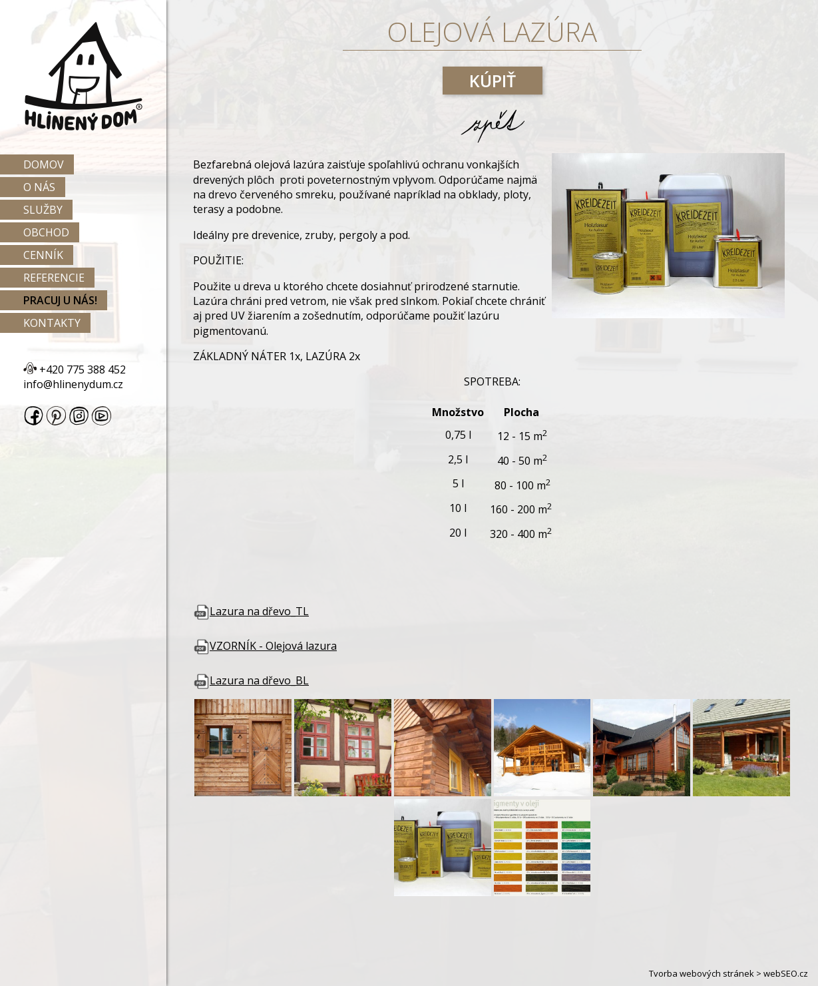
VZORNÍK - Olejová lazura (265, 645)
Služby (43, 209)
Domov (43, 164)
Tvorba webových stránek (701, 973)
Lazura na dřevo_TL (251, 611)
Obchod (46, 232)
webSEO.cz (785, 973)
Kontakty (52, 323)
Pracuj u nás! (60, 300)
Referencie (54, 277)
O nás (39, 187)
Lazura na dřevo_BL (251, 680)
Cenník (43, 255)
